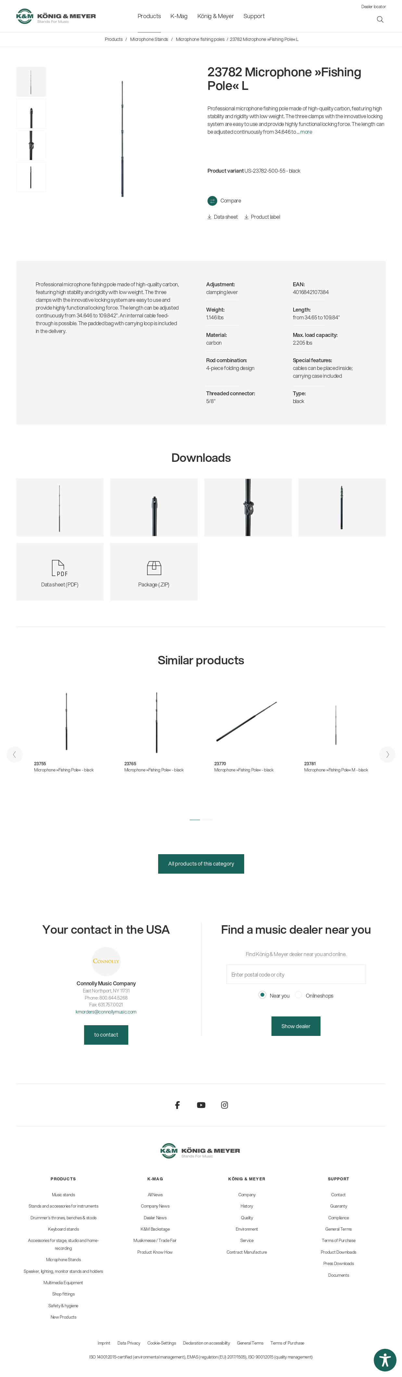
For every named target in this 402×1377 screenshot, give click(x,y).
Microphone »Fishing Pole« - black (64, 770)
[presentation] (14, 754)
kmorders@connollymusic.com (106, 1011)
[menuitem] (149, 16)
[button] (195, 820)
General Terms (250, 1343)
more (306, 131)
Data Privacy (129, 1343)
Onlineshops (314, 995)
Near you (274, 995)
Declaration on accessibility (206, 1343)
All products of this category (201, 863)
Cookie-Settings (161, 1343)
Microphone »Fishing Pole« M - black (336, 770)
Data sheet (222, 217)
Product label (262, 217)
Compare (230, 200)
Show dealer (296, 1026)
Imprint (104, 1343)
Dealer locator (373, 6)
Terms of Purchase (287, 1343)
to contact (106, 1034)
